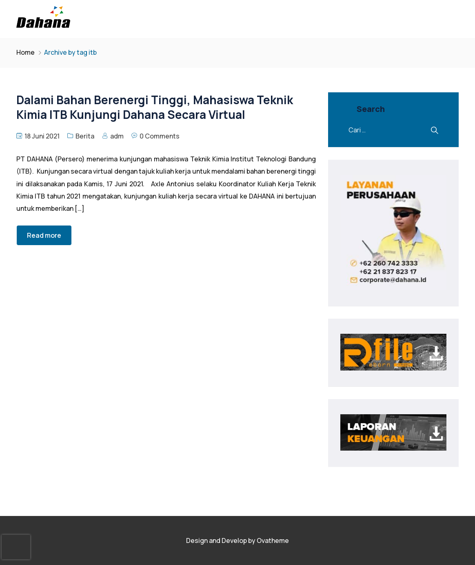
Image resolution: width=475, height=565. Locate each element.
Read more (44, 235)
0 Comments (160, 136)
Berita (84, 136)
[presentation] (16, 547)
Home (25, 52)
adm (117, 136)
